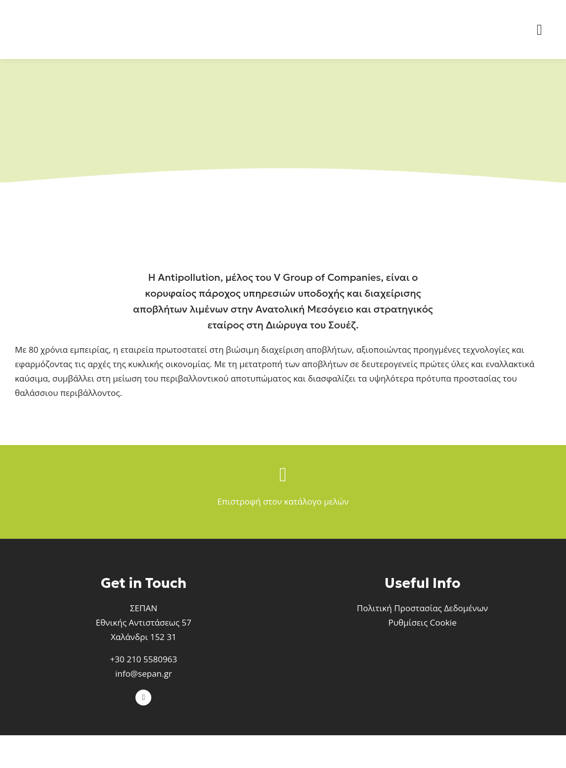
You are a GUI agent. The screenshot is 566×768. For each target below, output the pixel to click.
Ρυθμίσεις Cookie (422, 622)
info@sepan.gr (143, 673)
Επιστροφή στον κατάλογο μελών (283, 501)
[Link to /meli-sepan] (283, 475)
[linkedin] (143, 697)
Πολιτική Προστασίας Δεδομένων (422, 608)
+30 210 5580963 (143, 659)
